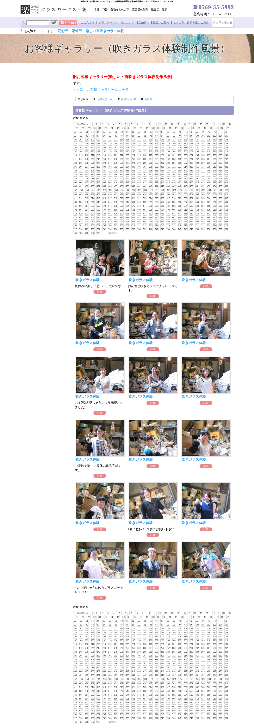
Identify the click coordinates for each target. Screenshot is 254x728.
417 (156, 182)
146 (150, 143)
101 (203, 136)
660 (156, 217)
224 (133, 155)
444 (156, 186)
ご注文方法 (88, 22)
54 (87, 132)
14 (172, 124)
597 (104, 210)
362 (150, 174)
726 (226, 225)
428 (220, 182)
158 (220, 143)
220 (110, 155)
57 (104, 132)
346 (214, 171)
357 (121, 174)
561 (208, 202)
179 (185, 147)
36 (141, 128)
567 (86, 206)
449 (185, 186)
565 (75, 206)
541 (92, 202)
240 (226, 155)
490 (110, 194)
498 (156, 194)
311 (168, 167)
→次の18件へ (112, 233)
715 (162, 225)
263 (203, 159)
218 (98, 155)
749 (203, 229)
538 (75, 202)
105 (226, 136)
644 (220, 214)
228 (156, 155)
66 (156, 132)
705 (104, 225)
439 (127, 186)
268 (75, 163)
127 (197, 140)
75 (209, 132)
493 (127, 194)
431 (81, 186)
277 (127, 163)
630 (139, 214)
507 (208, 194)
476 (186, 190)
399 (208, 178)
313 (179, 167)
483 (226, 190)
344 (203, 171)
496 (144, 194)
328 (110, 171)
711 (139, 225)
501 (174, 194)
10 (149, 124)
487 (92, 194)
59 (116, 132)
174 (156, 147)
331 (127, 171)
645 (226, 214)
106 (75, 140)
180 (191, 147)
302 (115, 167)
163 (92, 147)
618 (226, 210)
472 (162, 190)
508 (214, 194)
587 (203, 206)
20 (207, 124)
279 (139, 163)
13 (166, 124)
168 (121, 147)
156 (208, 143)
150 (174, 143)
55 (92, 132)
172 (144, 147)
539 (81, 202)
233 (185, 155)
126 (191, 140)
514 (92, 198)
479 (203, 190)
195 (121, 151)
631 (144, 214)
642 (208, 214)
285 (174, 163)
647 (81, 217)
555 (174, 202)
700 (75, 225)
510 (226, 194)
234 (191, 155)
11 (154, 124)
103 (214, 136)
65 (151, 132)
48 (211, 128)
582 (174, 206)
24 (230, 124)
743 (168, 229)
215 (81, 155)
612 (191, 210)
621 (86, 214)
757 (92, 233)
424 (197, 182)
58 (110, 132)
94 (162, 136)
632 (150, 214)
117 (139, 140)
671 (220, 217)
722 (203, 225)
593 (81, 210)
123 (174, 140)
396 (191, 178)
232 (179, 155)
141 (121, 143)
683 (133, 221)
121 (162, 140)
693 (191, 221)
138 (104, 143)
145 (144, 143)
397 (197, 178)
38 (153, 128)
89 (133, 136)
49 (216, 128)
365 (168, 174)
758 (98, 233)
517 (110, 198)
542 (98, 202)
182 (203, 147)
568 (92, 206)
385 (127, 178)
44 (187, 128)
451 (197, 186)
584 (185, 206)
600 (121, 210)
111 (104, 140)
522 (139, 198)
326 (98, 171)
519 (121, 198)
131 (220, 140)
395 (185, 178)
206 (185, 151)
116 (133, 140)
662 (168, 217)
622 (92, 214)
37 (147, 128)
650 (98, 217)
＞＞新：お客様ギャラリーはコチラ (101, 90)
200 (150, 151)
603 (139, 210)
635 (168, 214)
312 (174, 167)
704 (98, 225)
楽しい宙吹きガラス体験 (103, 31)
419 (168, 182)
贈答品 (75, 31)
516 (104, 198)
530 (185, 198)
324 (86, 171)
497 (150, 194)
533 (203, 198)
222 (121, 155)
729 (86, 229)
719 (185, 225)
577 (144, 206)
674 (81, 221)
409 (110, 182)
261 (191, 159)
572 (115, 206)
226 (144, 155)
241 (75, 159)
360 (139, 174)
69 (174, 132)
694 (197, 221)
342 (191, 171)
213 (226, 151)
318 (208, 167)
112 (110, 140)
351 (86, 174)
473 (168, 190)
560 (203, 202)
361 (144, 174)
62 (133, 132)
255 (156, 159)
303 (121, 167)
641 (203, 214)
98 (185, 136)
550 (144, 202)
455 (220, 186)
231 (174, 155)
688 (162, 221)
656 (133, 217)
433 (92, 186)
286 (179, 163)
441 (139, 186)
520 (127, 198)
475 (180, 190)
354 (104, 174)
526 (162, 198)
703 (92, 225)
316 (197, 167)
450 (191, 186)
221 (115, 155)
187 (75, 151)
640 (197, 214)
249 (121, 159)
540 (86, 202)
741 (156, 229)
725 (220, 225)
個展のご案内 (161, 22)
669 (208, 217)
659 (150, 217)
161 (81, 147)
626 (115, 214)
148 (162, 143)
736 (127, 229)
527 (168, 198)
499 (162, 194)
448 (179, 186)
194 (115, 151)
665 (185, 217)
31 (112, 128)
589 (214, 206)
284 (168, 163)
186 (226, 147)
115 (127, 140)
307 (144, 167)
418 (162, 182)
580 (162, 206)
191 (98, 151)
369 (191, 174)
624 (104, 214)
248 (115, 159)
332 (133, 171)
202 (162, 151)
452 (203, 186)
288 (191, 163)
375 (226, 174)
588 (208, 206)
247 (110, 159)
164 (98, 147)
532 (197, 198)
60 (122, 132)
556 (179, 202)
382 (110, 178)
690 (174, 221)
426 (208, 182)
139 (110, 143)
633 (156, 214)
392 (168, 178)
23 (224, 124)
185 (220, 147)
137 (98, 143)
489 (104, 194)
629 (133, 214)
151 (179, 143)
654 (121, 217)
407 (98, 182)
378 (86, 178)
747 (191, 229)
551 (150, 202)
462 (104, 190)
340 (179, 171)
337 (162, 171)
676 (92, 221)
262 (197, 159)
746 (185, 229)
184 (214, 147)
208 (197, 151)
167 (115, 147)
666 (191, 217)
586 (197, 206)
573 (121, 206)
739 (144, 229)
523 (144, 198)
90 (139, 136)
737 (133, 229)
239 (220, 155)
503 (185, 194)
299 (98, 167)
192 (104, 151)
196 (127, 151)
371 (203, 174)
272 (98, 163)
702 (86, 225)
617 (220, 210)
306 (139, 167)
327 (104, 171)
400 (214, 178)
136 (92, 143)
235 (197, 155)
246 (104, 159)
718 (179, 225)
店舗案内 (143, 22)
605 (150, 210)
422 (185, 182)
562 (214, 202)
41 (170, 128)
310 (162, 167)
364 (162, 174)
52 (75, 132)
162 (86, 147)
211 (214, 151)
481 (215, 190)
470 (151, 190)
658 (144, 217)
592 (75, 210)
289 (197, 163)
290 (203, 163)
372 (208, 174)
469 (145, 190)
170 (133, 147)
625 (110, 214)
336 (156, 171)
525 (156, 198)
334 (144, 171)
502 (179, 194)
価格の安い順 (105, 99)
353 (98, 174)
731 (98, 229)
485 (81, 194)
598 (110, 210)
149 (168, 143)
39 (158, 128)
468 (139, 190)
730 (92, 229)
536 (220, 198)
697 (214, 221)
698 (220, 221)
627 (121, 214)
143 (133, 143)
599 (115, 210)
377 (81, 178)
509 (220, 194)
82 (92, 136)
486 (86, 194)
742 (162, 229)
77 (220, 132)
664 (179, 217)
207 (191, 151)
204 (174, 151)
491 (115, 194)
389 (150, 178)
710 (133, 225)
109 (92, 140)
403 (75, 182)
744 (174, 229)
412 (127, 182)
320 (220, 167)
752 (220, 229)
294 (226, 163)
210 (208, 151)
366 (174, 174)
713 (150, 225)
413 (133, 182)
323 (81, 171)
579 (156, 206)
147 (156, 143)
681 (121, 221)
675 (86, 221)
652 (110, 217)
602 (133, 210)
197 (133, 151)
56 (98, 132)
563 (220, 202)
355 (110, 174)
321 (226, 167)
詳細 (99, 291)
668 (203, 217)
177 (174, 147)
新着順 (148, 99)
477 (191, 190)
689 (168, 221)
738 (139, 229)
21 (213, 124)
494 (133, 194)
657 (139, 217)
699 (226, 221)
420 (174, 182)
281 (150, 163)
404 (81, 182)
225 (139, 155)
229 (162, 155)
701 (81, 225)
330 (121, 171)
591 (226, 206)
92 (151, 136)
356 (115, 174)
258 (174, 159)
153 (191, 143)
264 (208, 159)
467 (133, 190)
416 (150, 182)
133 (75, 143)
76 (215, 132)
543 (104, 202)
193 (110, 151)
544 (110, 202)
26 (83, 128)
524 (150, 198)
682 (127, 221)
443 (150, 186)
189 (86, 151)
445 (162, 186)
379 (92, 178)
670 (214, 217)
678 (104, 221)
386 (133, 178)
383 (115, 178)
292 (214, 163)
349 (75, 174)
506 (203, 194)
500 (168, 194)
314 (185, 167)
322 (75, 171)
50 (222, 128)
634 (162, 214)
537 (226, 198)
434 (98, 186)
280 (144, 163)
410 (115, 182)
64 (145, 132)
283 (162, 163)
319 (214, 167)
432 (86, 186)
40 (164, 128)
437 (115, 186)
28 (94, 128)
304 (127, 167)
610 (179, 210)
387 (139, 178)
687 (156, 221)
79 (75, 136)
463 (110, 190)
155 (203, 143)
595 (92, 210)
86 (116, 136)
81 (87, 136)
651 (104, 217)
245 (98, 159)
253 (144, 159)
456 (226, 186)
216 (86, 155)
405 (86, 182)
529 (179, 198)
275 (115, 163)
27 (89, 128)
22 (218, 124)
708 (121, 225)
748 (197, 229)
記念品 (63, 31)
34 (129, 128)
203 (168, 151)
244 (92, 159)
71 (185, 132)
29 (100, 128)
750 (208, 229)
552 (156, 202)
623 (98, 214)
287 (185, 163)
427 (214, 182)
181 (197, 147)
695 (203, 221)
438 (121, 186)
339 (174, 171)
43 (182, 128)
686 (150, 221)
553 (162, 202)
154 (197, 143)
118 (144, 140)
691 (179, 221)
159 (226, 143)
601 (127, 210)
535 (214, 198)
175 (162, 147)
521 (133, 198)
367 (179, 174)
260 (185, 159)
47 (205, 128)
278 (133, 163)
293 (220, 163)
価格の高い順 (128, 99)
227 (150, 155)
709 (127, 225)
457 (75, 190)
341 (185, 171)
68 (168, 132)
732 (104, 229)
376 (75, 178)
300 (104, 167)
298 (92, 167)
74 (203, 132)
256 (162, 159)
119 (150, 140)
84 (104, 136)
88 (127, 136)
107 (81, 140)
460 (93, 190)
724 (214, 225)
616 (214, 210)
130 (214, 140)
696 (208, 221)
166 (110, 147)
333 (139, 171)
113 (115, 140)
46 (199, 128)
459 (87, 190)
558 (191, 202)
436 (110, 186)
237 (208, 155)
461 (98, 190)
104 (220, 136)
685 (144, 221)
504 (191, 194)
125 (185, 140)
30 (106, 128)
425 (203, 182)
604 (144, 210)
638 (185, 214)
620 (81, 214)
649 (92, 217)
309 (156, 167)
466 (127, 190)
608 (168, 210)
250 (127, 159)
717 (174, 225)
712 (144, 225)
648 (86, 217)
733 (110, 229)
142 (127, 143)
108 (86, 140)
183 (208, 147)
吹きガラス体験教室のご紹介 (191, 22)
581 (168, 206)
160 (75, 147)
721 (197, 225)
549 (139, 202)
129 (208, 140)
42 (176, 128)
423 (191, 182)
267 (226, 159)
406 (92, 182)
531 (191, 198)
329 (115, 171)
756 (86, 233)
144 (139, 143)
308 (150, 167)
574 (127, 206)
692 (185, 221)
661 (162, 217)
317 (203, 167)
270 (86, 163)
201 (156, 151)
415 (144, 182)
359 (133, 174)
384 (121, 178)
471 (156, 190)
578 (150, 206)
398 (203, 178)
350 (81, 174)
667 (197, 217)
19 (201, 124)
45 (193, 128)
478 (197, 190)
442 (144, 186)
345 (208, 171)
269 (81, 163)
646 (75, 217)
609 (174, 210)
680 (115, 221)
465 (122, 190)
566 (81, 206)
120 (156, 140)
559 (197, 202)
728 (81, 229)
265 (214, 159)
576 (139, 206)
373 (214, 174)
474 (174, 190)
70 (180, 132)
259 (179, 159)
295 (75, 167)
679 (110, 221)
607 (162, 210)
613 (197, 210)
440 (133, 186)
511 (75, 198)
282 (156, 163)
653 (115, 217)
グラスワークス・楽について (116, 22)
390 (156, 178)
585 (191, 206)
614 (203, 210)
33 (123, 128)
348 (226, 171)
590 (220, 206)
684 (139, 221)
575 (133, 206)
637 (179, 214)
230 (168, 155)
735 (121, 229)
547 (127, 202)
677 (98, 221)
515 (98, 198)
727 (75, 229)
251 (133, 159)
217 (92, 155)
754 (75, 233)
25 (77, 128)
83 (98, 136)
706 (110, 225)
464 (116, 190)
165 (104, 147)
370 (197, 174)
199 (144, 151)
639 (191, 214)
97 (180, 136)
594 (86, 210)
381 (104, 178)
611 (185, 210)
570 (104, 206)
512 (81, 198)
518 (115, 198)
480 (209, 190)
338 (168, 171)
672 (226, 217)
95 (168, 136)
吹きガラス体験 (87, 280)
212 (220, 151)
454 (214, 186)
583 (179, 206)
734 (115, 229)
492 (121, 194)
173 (150, 147)
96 (174, 136)
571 (110, 206)
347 (220, 171)
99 (191, 136)
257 (168, 159)
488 (98, 194)
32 (118, 128)
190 (92, 151)
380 (98, 178)
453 (208, 186)
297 (86, 167)
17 (189, 124)
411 (121, 182)
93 (156, 136)
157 (214, 143)
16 (184, 124)
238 (214, 155)
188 (81, 151)
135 (86, 143)
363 (156, 174)
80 (81, 136)
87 (122, 136)
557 (185, 202)
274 (110, 163)
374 (220, 174)
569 (98, 206)
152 (185, 143)
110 (98, 140)
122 (168, 140)
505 (197, 194)
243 (86, 159)
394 (179, 178)
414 (139, 182)
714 (156, 225)
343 (197, 171)
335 (150, 171)
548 (133, 202)
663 (174, 217)
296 (81, 167)
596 (98, 210)
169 (127, 147)
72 (191, 132)
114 (121, 140)
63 (139, 132)
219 (104, 155)
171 (139, 147)
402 (226, 178)
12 (160, 124)
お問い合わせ (224, 22)
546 (121, 202)
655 (127, 217)
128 (203, 140)
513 (86, 198)
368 (185, 174)
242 (81, 159)
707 (115, 225)
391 (162, 178)
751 (214, 229)
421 (179, 182)
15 (178, 124)
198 (139, 151)
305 (133, 167)
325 (92, 171)
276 (121, 163)
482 (220, 190)
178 (179, 147)
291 (208, 163)
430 (75, 186)
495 (139, 194)
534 (208, 198)
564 (226, 202)
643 (214, 214)
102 (208, 136)
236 (203, 155)
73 (197, 132)
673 (75, 221)
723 (208, 225)
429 (226, 182)
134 (81, 143)
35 (135, 128)
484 (75, 194)
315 (191, 167)
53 (81, 132)
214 (75, 155)
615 (208, 210)
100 (197, 136)
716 (168, 225)
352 (92, 174)
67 (162, 132)
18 (195, 124)
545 (115, 202)
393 (174, 178)
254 (150, 159)
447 (174, 186)
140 (115, 143)
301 (110, 167)
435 (104, 186)
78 (226, 132)
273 (104, 163)
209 (203, 151)
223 (127, 155)
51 (228, 128)
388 (144, 178)
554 (168, 202)
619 (75, 214)
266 (220, 159)
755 (81, 233)
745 (179, 229)
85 (110, 136)
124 (179, 140)
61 (127, 132)
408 (104, 182)
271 (92, 163)
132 (226, 140)
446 (168, 186)
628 (127, 214)
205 (179, 151)
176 (168, 147)
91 (145, 136)
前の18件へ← (83, 124)
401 (220, 178)
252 (139, 159)
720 (191, 225)
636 (174, 214)
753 (226, 229)
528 (174, 198)
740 (150, 229)
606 (156, 210)
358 (127, 174)
